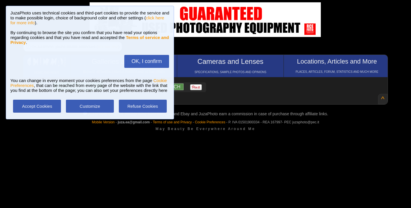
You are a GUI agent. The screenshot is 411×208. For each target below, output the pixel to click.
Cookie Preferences (210, 122)
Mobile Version (103, 122)
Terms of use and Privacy (172, 122)
